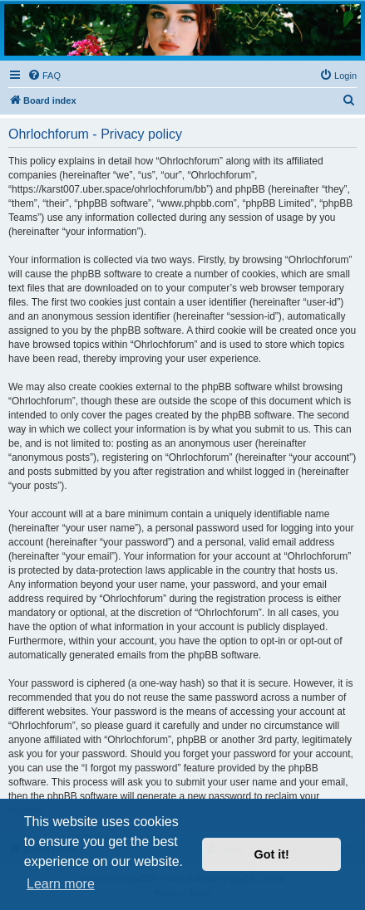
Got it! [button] (271, 854)
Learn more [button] (61, 884)
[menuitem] (44, 76)
